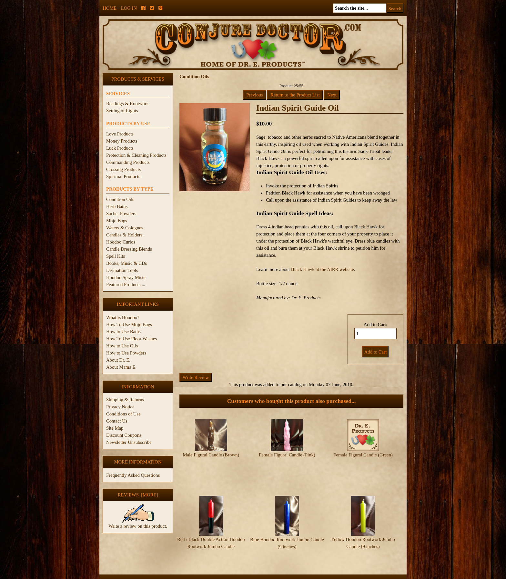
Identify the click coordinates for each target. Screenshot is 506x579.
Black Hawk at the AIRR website (322, 269)
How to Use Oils (122, 345)
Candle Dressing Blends (129, 249)
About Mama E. (121, 367)
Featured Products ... (125, 284)
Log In (129, 8)
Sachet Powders (121, 213)
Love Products (120, 133)
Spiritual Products (123, 176)
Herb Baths (116, 206)
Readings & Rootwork (127, 103)
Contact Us (116, 421)
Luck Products (120, 148)
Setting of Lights (122, 110)
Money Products (121, 141)
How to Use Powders (126, 352)
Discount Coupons (123, 435)
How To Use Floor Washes (131, 338)
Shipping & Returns (125, 399)
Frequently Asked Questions (133, 475)
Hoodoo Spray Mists (125, 277)
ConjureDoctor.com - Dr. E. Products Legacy (213, 575)
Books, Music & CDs (126, 263)
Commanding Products (128, 162)
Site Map (114, 428)
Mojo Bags (116, 220)
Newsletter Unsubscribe (128, 442)
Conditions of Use (123, 413)
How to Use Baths (123, 331)
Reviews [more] (138, 494)
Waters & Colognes (124, 227)
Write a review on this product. (137, 523)
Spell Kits (115, 256)
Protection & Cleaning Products (136, 155)
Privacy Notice (120, 406)
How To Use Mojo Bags (129, 324)
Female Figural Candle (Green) (363, 454)
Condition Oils (120, 199)
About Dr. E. (118, 360)
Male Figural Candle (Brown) (211, 454)
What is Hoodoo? (122, 317)
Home (109, 8)
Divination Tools (122, 270)
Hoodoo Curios (120, 242)
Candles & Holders (124, 234)
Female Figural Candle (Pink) (287, 454)
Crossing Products (123, 169)
